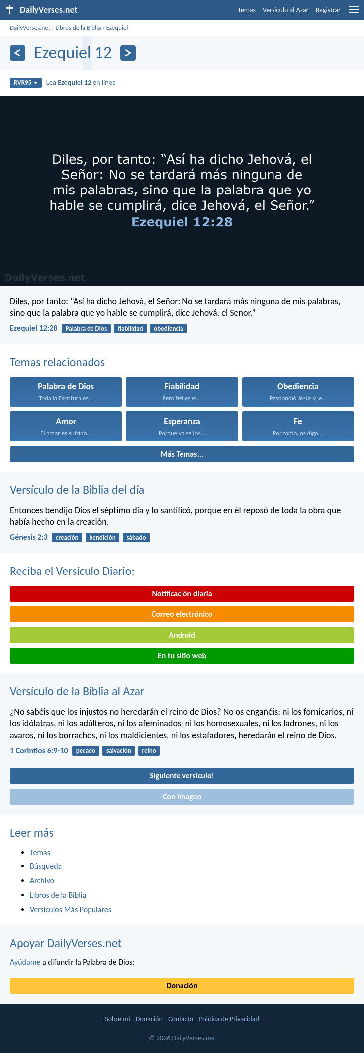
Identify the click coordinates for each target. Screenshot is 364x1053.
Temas (247, 10)
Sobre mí (117, 1019)
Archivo (42, 880)
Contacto (180, 1019)
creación (67, 537)
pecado (85, 750)
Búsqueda (46, 866)
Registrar (328, 10)
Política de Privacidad (229, 1019)
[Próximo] (128, 53)
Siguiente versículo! (182, 775)
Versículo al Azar (286, 10)
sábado (136, 537)
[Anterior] (17, 53)
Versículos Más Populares (70, 909)
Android (182, 635)
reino (149, 750)
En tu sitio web (182, 655)
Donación (182, 985)
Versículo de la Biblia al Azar (77, 691)
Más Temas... (182, 454)
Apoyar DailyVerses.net (66, 943)
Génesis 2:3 (29, 537)
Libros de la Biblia (78, 27)
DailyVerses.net (30, 27)
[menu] (354, 13)
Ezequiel (117, 27)
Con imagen (182, 796)
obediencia (168, 328)
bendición (102, 537)
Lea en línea (81, 82)
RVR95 (26, 82)
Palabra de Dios (86, 328)
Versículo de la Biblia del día (77, 489)
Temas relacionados (57, 362)
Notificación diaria (182, 593)
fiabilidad (130, 328)
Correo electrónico (182, 614)
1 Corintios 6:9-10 (39, 750)
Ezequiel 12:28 (33, 328)
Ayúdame (25, 962)
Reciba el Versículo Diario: (72, 571)
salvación (118, 750)
